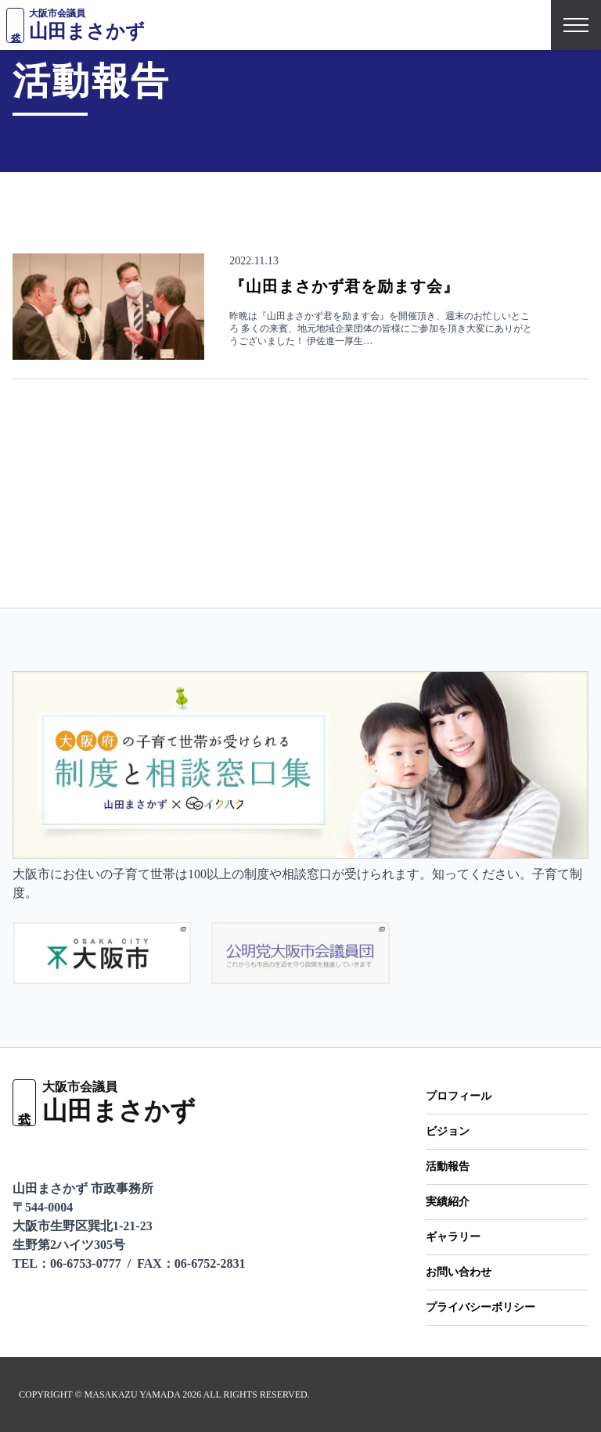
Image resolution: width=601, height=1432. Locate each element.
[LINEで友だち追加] (22, 1152)
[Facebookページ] (106, 1152)
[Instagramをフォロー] (145, 1152)
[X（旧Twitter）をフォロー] (65, 1152)
